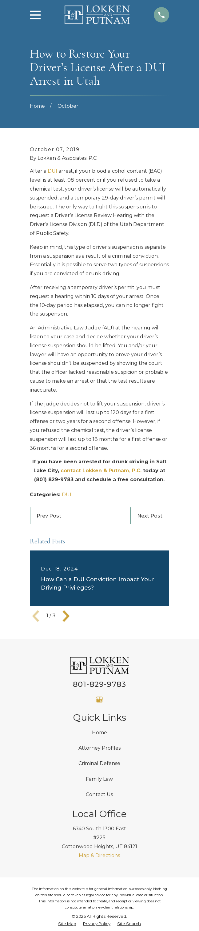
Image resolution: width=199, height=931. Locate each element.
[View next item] (66, 616)
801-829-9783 (99, 684)
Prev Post (49, 516)
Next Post (149, 516)
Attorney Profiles (99, 748)
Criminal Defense (99, 763)
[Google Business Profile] (99, 699)
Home (99, 733)
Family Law (99, 779)
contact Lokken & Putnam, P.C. (101, 471)
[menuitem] (67, 924)
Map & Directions (99, 855)
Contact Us (99, 794)
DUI (52, 171)
